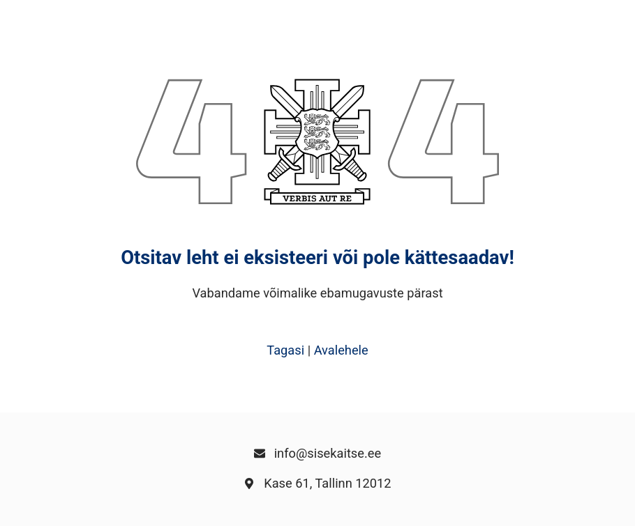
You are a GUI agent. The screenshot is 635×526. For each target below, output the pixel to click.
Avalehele (341, 350)
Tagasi (285, 350)
